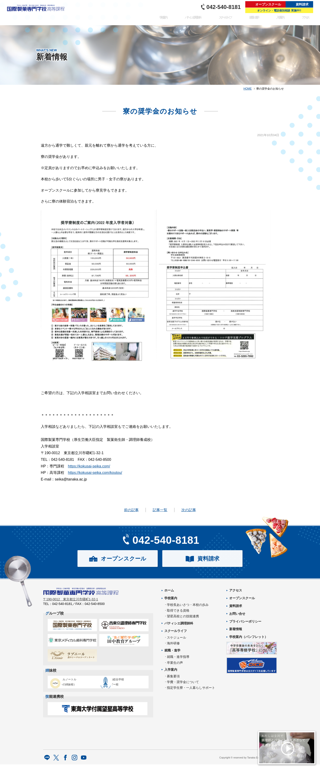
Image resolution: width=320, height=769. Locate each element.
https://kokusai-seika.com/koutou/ (95, 473)
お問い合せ (237, 613)
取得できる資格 (178, 610)
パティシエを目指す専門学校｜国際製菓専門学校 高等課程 (37, 12)
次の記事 (188, 510)
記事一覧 (160, 510)
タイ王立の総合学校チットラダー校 (122, 684)
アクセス (305, 20)
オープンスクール (268, 4)
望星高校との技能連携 (183, 616)
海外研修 (173, 643)
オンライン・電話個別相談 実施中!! (279, 10)
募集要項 (173, 676)
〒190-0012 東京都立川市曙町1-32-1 (70, 602)
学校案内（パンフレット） (248, 637)
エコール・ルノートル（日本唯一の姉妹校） (71, 684)
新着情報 (235, 629)
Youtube (84, 763)
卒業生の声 (175, 663)
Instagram (75, 763)
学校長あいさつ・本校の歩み (188, 605)
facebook (65, 763)
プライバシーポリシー (245, 621)
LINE (47, 763)
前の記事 (131, 510)
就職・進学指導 (178, 657)
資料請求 (302, 4)
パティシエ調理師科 (186, 20)
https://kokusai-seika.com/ (89, 466)
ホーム (169, 590)
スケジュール (176, 637)
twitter (56, 763)
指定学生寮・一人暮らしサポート (191, 687)
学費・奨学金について (183, 682)
